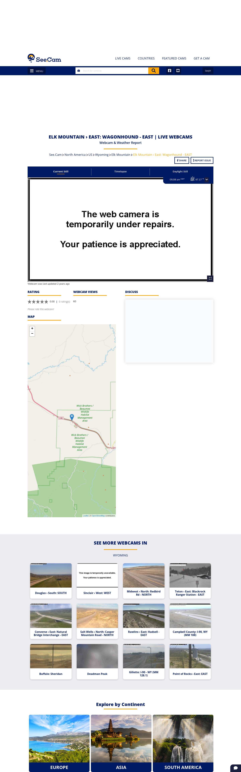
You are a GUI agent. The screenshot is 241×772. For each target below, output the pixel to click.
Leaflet (86, 514)
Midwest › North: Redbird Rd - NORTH (143, 591)
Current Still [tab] (62, 171)
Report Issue (202, 160)
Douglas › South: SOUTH (52, 590)
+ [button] (32, 326)
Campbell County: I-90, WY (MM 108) (189, 630)
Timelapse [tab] (120, 171)
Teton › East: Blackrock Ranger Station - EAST (189, 591)
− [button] (32, 331)
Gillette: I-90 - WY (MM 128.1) (143, 670)
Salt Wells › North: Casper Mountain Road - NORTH (98, 630)
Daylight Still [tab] (179, 171)
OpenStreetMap (98, 514)
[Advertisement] (120, 25)
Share (182, 160)
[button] (205, 179)
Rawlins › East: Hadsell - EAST (143, 630)
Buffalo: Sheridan (52, 670)
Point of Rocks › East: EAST (189, 670)
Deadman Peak (98, 670)
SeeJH (208, 70)
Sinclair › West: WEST (97, 590)
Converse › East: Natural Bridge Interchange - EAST (52, 630)
